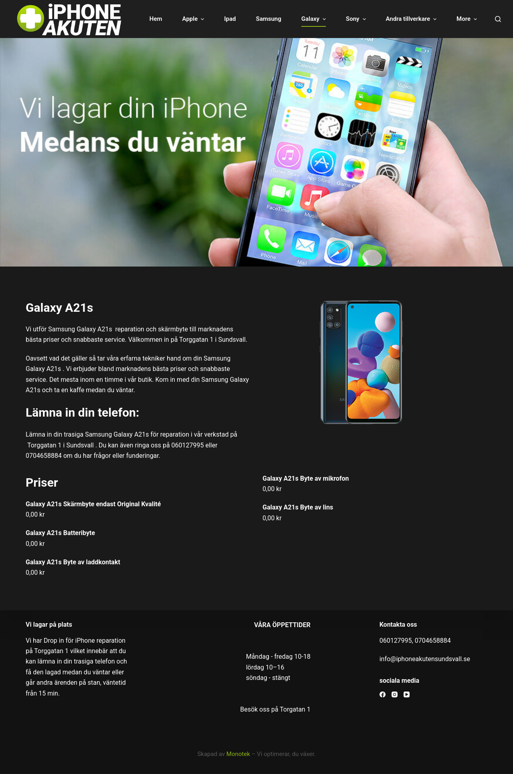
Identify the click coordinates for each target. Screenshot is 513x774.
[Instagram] (395, 695)
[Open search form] (498, 19)
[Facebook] (383, 695)
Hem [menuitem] (147, 18)
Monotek (238, 754)
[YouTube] (407, 695)
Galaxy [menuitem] (306, 19)
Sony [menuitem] (348, 19)
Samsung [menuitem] (259, 18)
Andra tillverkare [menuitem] (403, 19)
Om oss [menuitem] (458, 18)
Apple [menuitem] (185, 19)
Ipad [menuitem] (221, 18)
